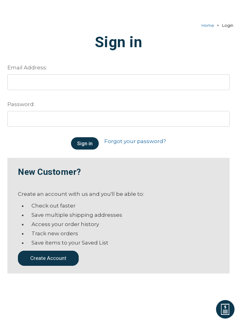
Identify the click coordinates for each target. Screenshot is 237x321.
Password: (21, 104)
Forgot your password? (135, 141)
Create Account (48, 258)
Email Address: (27, 67)
